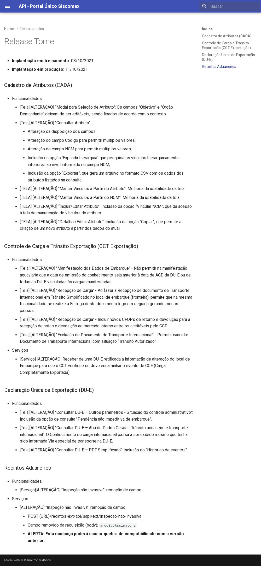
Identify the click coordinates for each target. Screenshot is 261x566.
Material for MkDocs (36, 560)
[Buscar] (229, 6)
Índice (207, 29)
